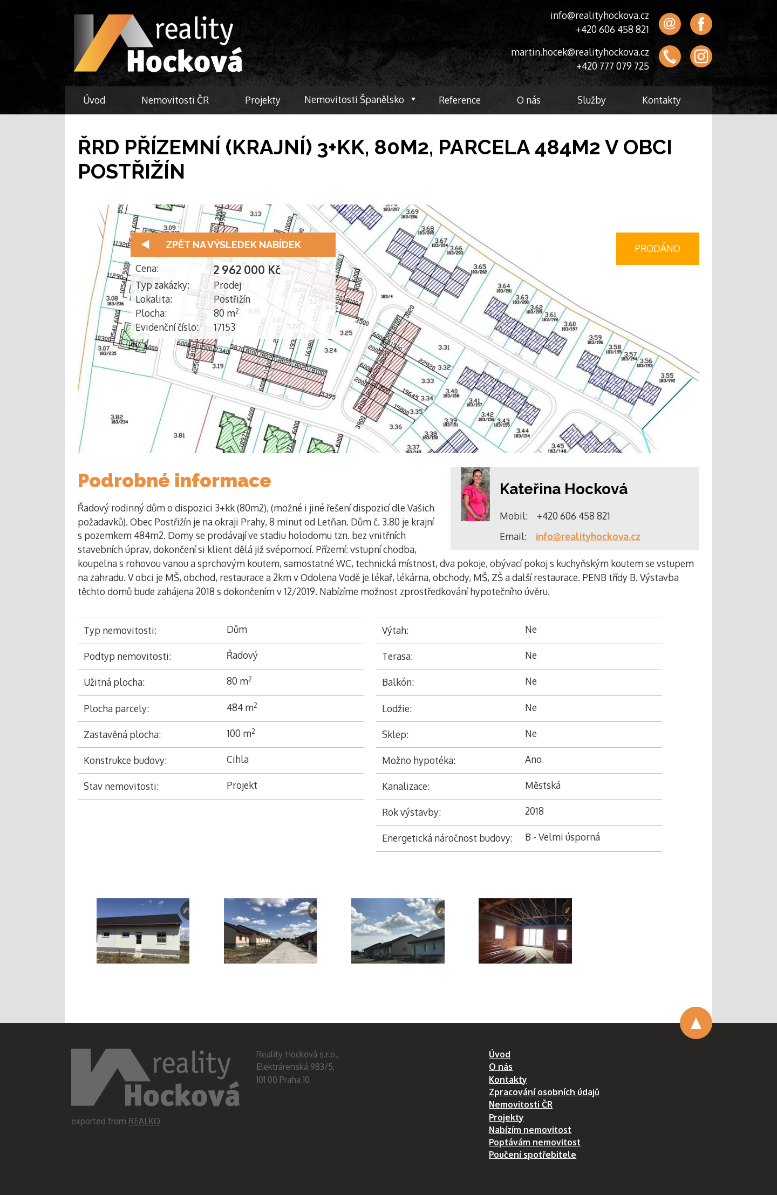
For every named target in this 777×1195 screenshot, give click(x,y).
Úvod (94, 100)
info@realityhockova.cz (599, 15)
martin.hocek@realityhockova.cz (580, 52)
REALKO (144, 1121)
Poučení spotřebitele (532, 1154)
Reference (460, 100)
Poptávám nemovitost (535, 1142)
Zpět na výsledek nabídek (233, 244)
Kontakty (661, 100)
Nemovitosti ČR (175, 100)
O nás (529, 100)
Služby (591, 100)
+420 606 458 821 (612, 29)
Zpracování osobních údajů (544, 1092)
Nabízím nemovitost (530, 1129)
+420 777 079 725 (612, 66)
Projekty (263, 100)
